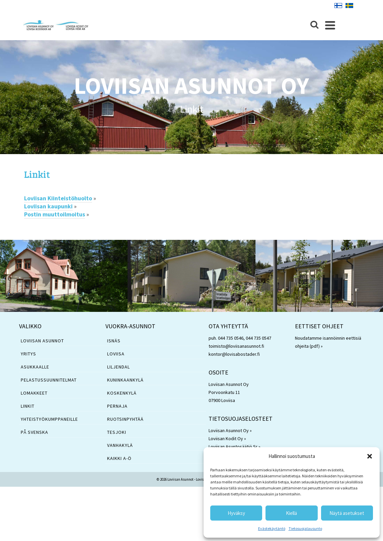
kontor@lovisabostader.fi (234, 356)
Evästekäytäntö (271, 528)
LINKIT (27, 408)
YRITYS (28, 356)
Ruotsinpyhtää (125, 421)
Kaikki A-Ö (119, 460)
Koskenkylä (122, 395)
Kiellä (291, 513)
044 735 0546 (230, 340)
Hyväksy (236, 513)
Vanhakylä (120, 447)
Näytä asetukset (346, 513)
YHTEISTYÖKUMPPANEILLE (49, 421)
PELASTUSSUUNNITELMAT (49, 382)
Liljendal (118, 369)
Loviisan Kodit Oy (226, 440)
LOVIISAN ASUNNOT (42, 343)
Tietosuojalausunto (305, 528)
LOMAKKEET (34, 395)
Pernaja (117, 408)
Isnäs (114, 343)
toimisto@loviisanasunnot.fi (236, 348)
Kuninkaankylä (125, 382)
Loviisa (116, 356)
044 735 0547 (258, 340)
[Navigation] (350, 25)
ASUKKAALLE (35, 369)
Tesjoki (116, 434)
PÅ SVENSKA (34, 434)
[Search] (334, 25)
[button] (369, 456)
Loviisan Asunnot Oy (229, 432)
